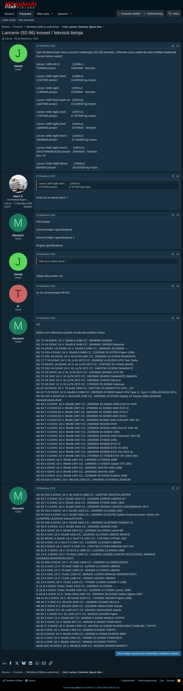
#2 (178, 176)
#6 (178, 318)
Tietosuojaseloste (147, 680)
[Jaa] (172, 46)
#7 (178, 488)
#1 (178, 45)
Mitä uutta (43, 13)
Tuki (161, 680)
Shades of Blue (13, 680)
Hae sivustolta (26, 20)
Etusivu (9, 13)
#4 (178, 254)
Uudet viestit (9, 20)
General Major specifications (54, 229)
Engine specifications (49, 245)
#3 (178, 215)
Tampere (27, 206)
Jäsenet (63, 13)
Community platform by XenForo (91, 687)
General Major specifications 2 (55, 237)
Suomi (30, 680)
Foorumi (25, 13)
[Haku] (173, 13)
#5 (178, 286)
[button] (52, 13)
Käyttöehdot (128, 680)
